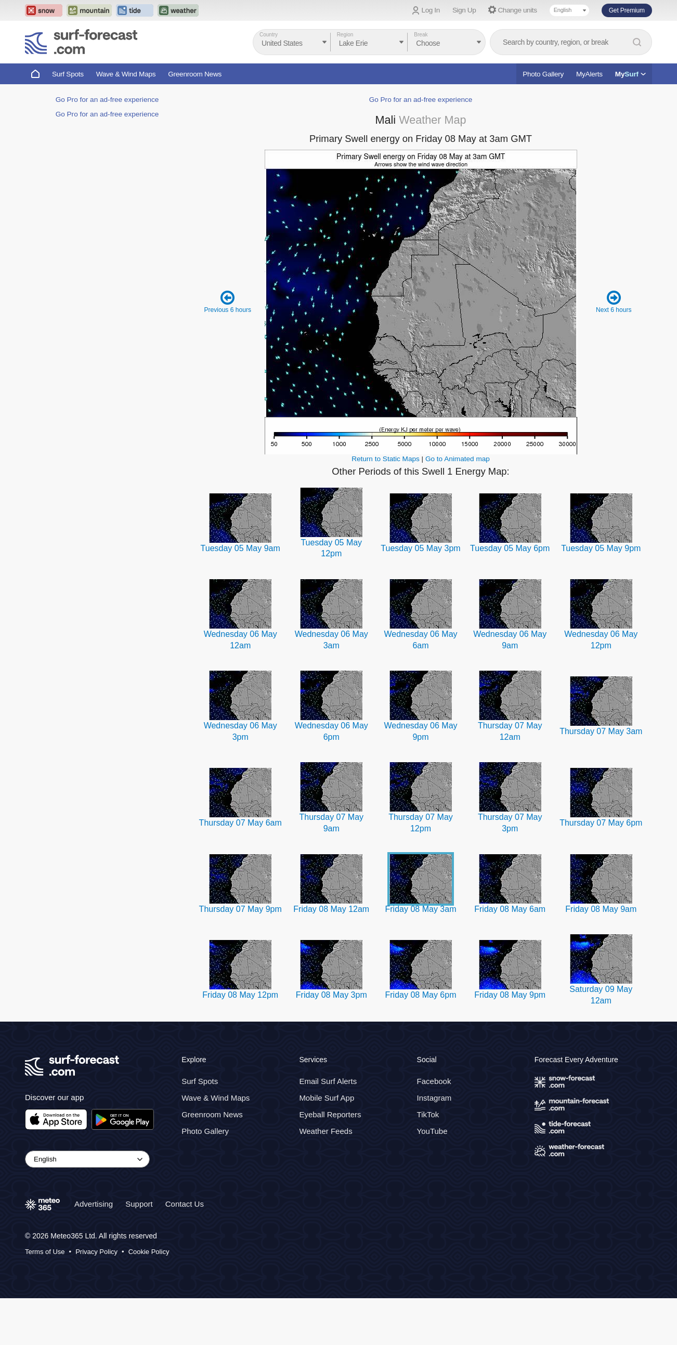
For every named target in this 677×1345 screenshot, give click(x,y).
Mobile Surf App (326, 1144)
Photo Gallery (543, 74)
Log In (431, 10)
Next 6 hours (614, 348)
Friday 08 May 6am (509, 955)
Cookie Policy (149, 1298)
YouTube (432, 1177)
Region (345, 34)
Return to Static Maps (385, 506)
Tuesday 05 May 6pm (510, 595)
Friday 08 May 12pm (240, 1041)
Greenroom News (195, 74)
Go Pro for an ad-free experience (107, 411)
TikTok (428, 1161)
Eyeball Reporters (330, 1161)
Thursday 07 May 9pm (240, 955)
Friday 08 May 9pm (509, 1041)
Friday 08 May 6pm (421, 1041)
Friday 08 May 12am (331, 955)
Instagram (434, 1144)
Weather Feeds (325, 1177)
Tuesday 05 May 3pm (420, 595)
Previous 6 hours (227, 348)
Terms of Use (45, 1298)
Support (139, 1250)
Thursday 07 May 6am (240, 869)
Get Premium (627, 10)
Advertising (93, 1250)
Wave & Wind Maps (126, 74)
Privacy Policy (96, 1298)
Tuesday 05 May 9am (240, 595)
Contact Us (184, 1250)
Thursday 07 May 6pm (600, 869)
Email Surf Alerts (328, 1128)
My (630, 74)
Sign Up (464, 10)
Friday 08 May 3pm (331, 1041)
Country (268, 34)
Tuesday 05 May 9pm (601, 595)
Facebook (434, 1128)
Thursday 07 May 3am (600, 778)
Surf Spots (68, 74)
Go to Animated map (457, 506)
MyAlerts (589, 74)
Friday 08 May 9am (600, 955)
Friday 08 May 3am (421, 955)
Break (420, 34)
